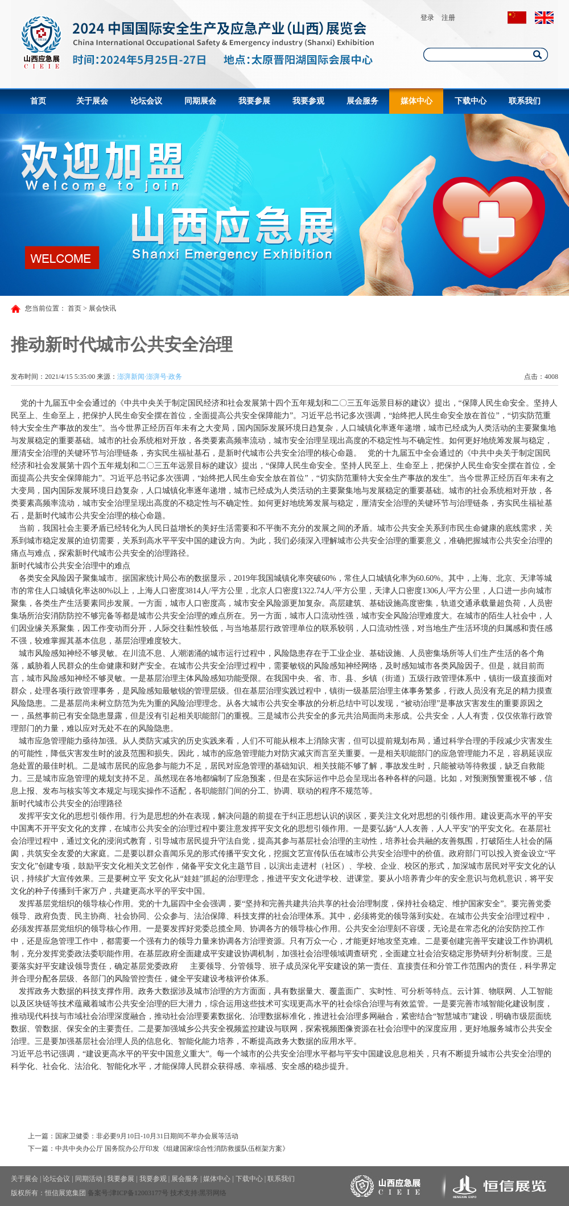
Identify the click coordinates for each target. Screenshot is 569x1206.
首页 (38, 101)
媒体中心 (416, 101)
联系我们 (525, 101)
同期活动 (88, 1179)
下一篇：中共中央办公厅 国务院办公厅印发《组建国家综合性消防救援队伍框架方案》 (158, 1149)
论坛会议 (146, 101)
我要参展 (254, 101)
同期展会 (200, 101)
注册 (448, 18)
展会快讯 (102, 308)
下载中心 (470, 101)
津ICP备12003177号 (139, 1193)
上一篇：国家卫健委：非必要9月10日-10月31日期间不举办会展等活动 (133, 1136)
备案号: (99, 1193)
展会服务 (362, 101)
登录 (427, 18)
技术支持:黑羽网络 (198, 1193)
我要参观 (308, 101)
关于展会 (92, 101)
